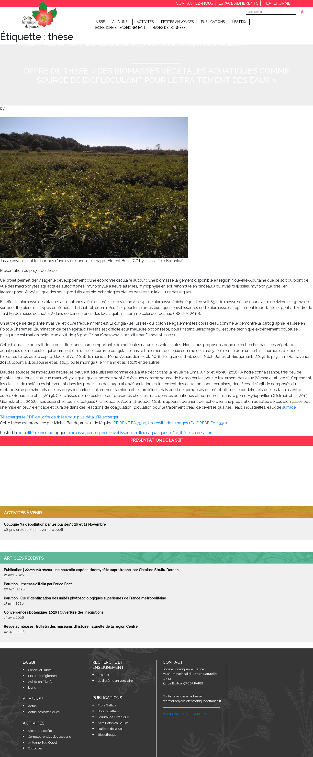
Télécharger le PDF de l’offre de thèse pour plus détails (48, 417)
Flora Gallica (107, 705)
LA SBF (99, 22)
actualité (26, 432)
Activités (145, 22)
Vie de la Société (40, 731)
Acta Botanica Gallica (113, 723)
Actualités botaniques (43, 712)
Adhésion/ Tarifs (40, 681)
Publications (213, 22)
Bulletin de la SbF (111, 729)
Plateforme (277, 3)
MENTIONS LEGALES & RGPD (184, 714)
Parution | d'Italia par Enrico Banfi (38, 584)
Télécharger (107, 417)
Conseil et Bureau (41, 670)
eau (90, 432)
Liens (32, 687)
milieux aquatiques (151, 432)
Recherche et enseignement (119, 28)
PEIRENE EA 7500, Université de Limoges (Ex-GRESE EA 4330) (170, 423)
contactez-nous (194, 3)
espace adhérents (238, 3)
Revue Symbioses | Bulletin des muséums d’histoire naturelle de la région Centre (71, 627)
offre (174, 432)
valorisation (201, 432)
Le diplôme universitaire (115, 680)
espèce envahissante (114, 432)
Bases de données (169, 28)
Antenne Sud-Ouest (42, 742)
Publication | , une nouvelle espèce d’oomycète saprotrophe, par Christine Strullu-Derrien (91, 570)
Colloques (35, 748)
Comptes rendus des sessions (49, 736)
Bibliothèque (107, 734)
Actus (32, 706)
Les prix (239, 22)
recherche (44, 432)
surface (289, 407)
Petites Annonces (177, 22)
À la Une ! (120, 22)
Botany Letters (108, 711)
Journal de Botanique (113, 717)
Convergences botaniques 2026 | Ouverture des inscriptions (53, 612)
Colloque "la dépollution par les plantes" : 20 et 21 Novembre (55, 524)
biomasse (76, 432)
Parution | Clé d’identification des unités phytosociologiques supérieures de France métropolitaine (85, 598)
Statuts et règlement (43, 676)
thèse (185, 432)
